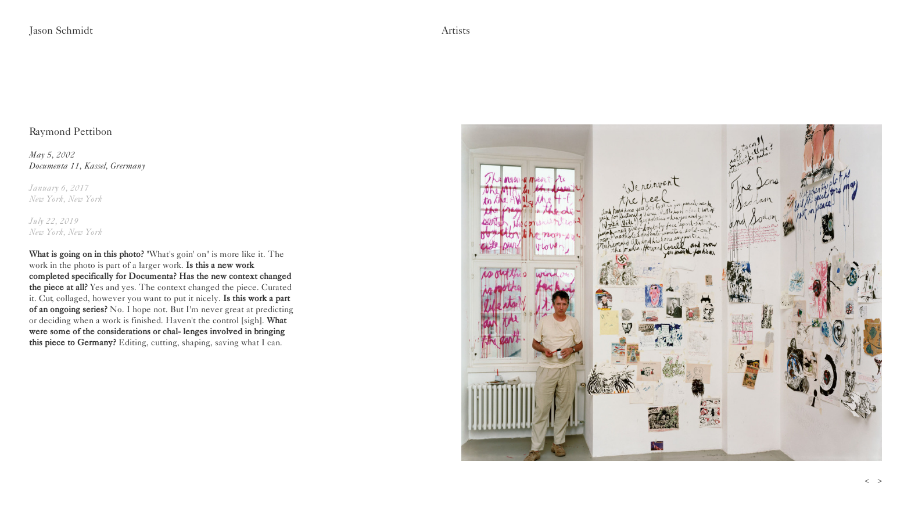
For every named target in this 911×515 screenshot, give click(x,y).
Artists (456, 30)
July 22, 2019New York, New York (65, 226)
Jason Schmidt (61, 30)
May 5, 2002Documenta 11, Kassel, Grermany (87, 160)
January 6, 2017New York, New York (65, 193)
